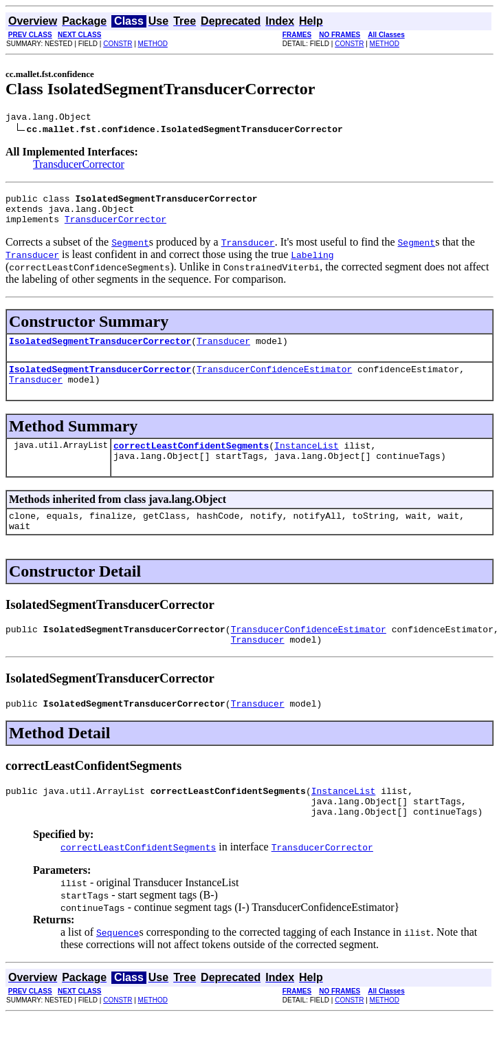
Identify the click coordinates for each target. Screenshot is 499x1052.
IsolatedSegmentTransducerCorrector (100, 351)
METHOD (153, 43)
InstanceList (306, 461)
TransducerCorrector (78, 166)
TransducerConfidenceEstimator (274, 381)
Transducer (223, 351)
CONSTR (117, 43)
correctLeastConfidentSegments (191, 461)
